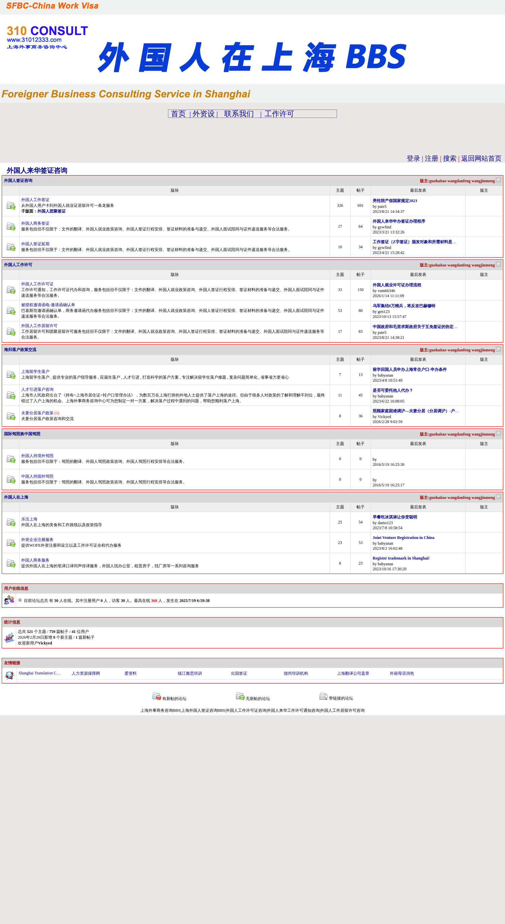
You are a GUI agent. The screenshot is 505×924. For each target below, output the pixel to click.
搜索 (450, 158)
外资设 (204, 113)
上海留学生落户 (35, 371)
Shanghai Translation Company (40, 673)
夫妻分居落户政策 (37, 413)
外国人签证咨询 (18, 180)
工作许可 (279, 113)
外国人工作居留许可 (39, 325)
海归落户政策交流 (20, 349)
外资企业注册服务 (37, 539)
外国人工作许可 (18, 264)
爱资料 (131, 673)
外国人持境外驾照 (37, 455)
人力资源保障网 (86, 673)
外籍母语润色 (402, 673)
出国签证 (239, 673)
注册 (431, 158)
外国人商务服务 (35, 560)
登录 (413, 158)
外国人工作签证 (35, 199)
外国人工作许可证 (37, 284)
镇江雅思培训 (190, 673)
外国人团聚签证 (51, 211)
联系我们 (239, 113)
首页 (178, 113)
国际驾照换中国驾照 (22, 434)
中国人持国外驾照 (37, 476)
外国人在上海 (16, 497)
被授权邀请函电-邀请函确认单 (48, 304)
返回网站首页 (481, 158)
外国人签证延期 (35, 244)
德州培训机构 (296, 673)
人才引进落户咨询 (37, 389)
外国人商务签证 (35, 223)
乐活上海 (29, 519)
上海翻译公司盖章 (353, 673)
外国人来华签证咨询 (37, 170)
